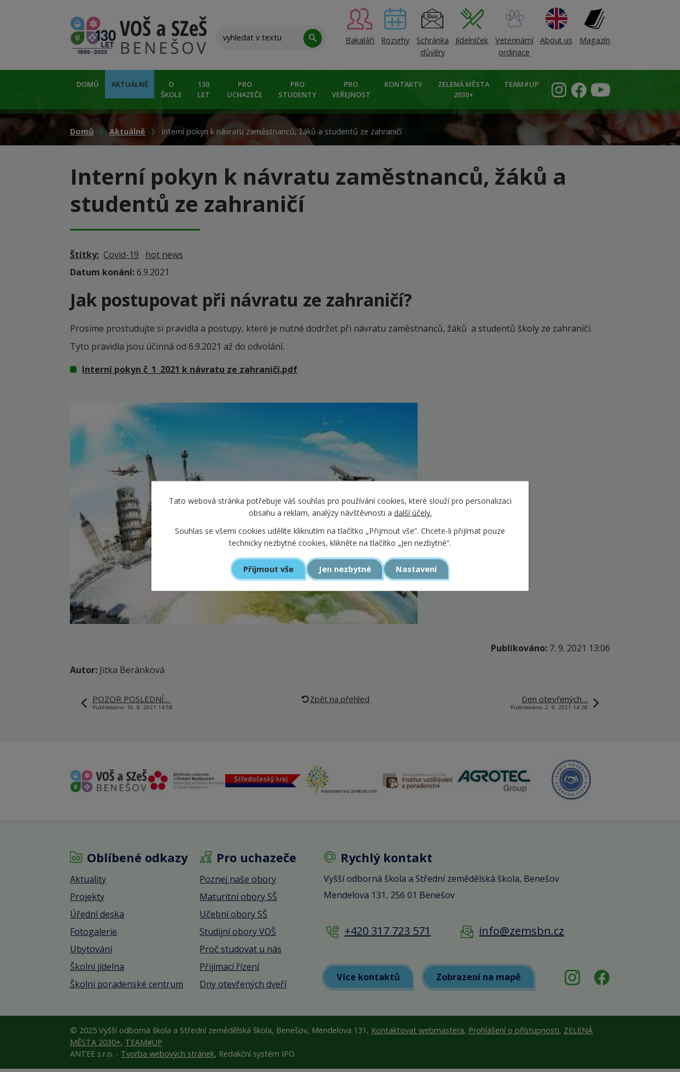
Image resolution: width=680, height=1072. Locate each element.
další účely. (413, 513)
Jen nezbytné (344, 568)
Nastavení (418, 568)
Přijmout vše (266, 568)
